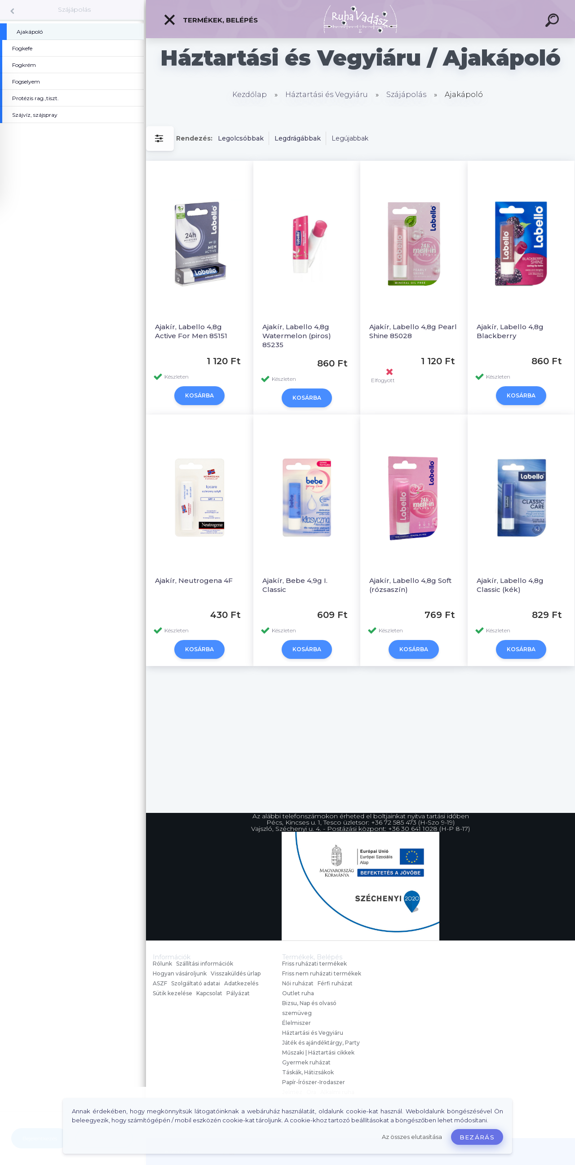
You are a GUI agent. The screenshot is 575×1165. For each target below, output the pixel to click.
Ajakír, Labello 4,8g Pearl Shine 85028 (413, 331)
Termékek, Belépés (210, 19)
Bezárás (477, 1137)
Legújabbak (350, 138)
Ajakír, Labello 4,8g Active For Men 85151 (191, 331)
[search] (553, 21)
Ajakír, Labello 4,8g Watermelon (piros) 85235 (296, 335)
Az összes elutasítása (412, 1137)
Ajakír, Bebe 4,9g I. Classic (294, 585)
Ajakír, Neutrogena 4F (194, 580)
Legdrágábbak (297, 138)
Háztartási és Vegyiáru (326, 94)
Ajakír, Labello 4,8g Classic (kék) (510, 585)
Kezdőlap (249, 94)
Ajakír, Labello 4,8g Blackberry (510, 331)
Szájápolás (74, 9)
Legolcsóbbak (241, 138)
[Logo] (360, 19)
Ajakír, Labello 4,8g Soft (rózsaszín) (410, 585)
